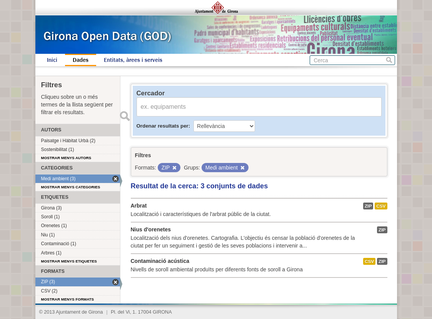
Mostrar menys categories (70, 187)
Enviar (125, 116)
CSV (380, 206)
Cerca (389, 60)
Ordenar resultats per (162, 126)
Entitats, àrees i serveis (133, 60)
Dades (80, 60)
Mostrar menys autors (66, 158)
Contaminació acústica (160, 261)
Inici (52, 60)
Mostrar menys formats (67, 299)
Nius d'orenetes (151, 229)
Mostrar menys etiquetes (69, 261)
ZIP (368, 206)
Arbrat (139, 206)
